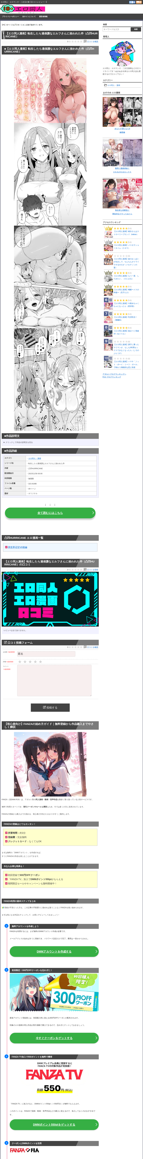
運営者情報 (43, 17)
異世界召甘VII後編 (17, 547)
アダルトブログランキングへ (114, 374)
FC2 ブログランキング (112, 377)
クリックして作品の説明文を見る (19, 442)
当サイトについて (29, 17)
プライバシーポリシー (10, 17)
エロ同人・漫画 (34, 458)
